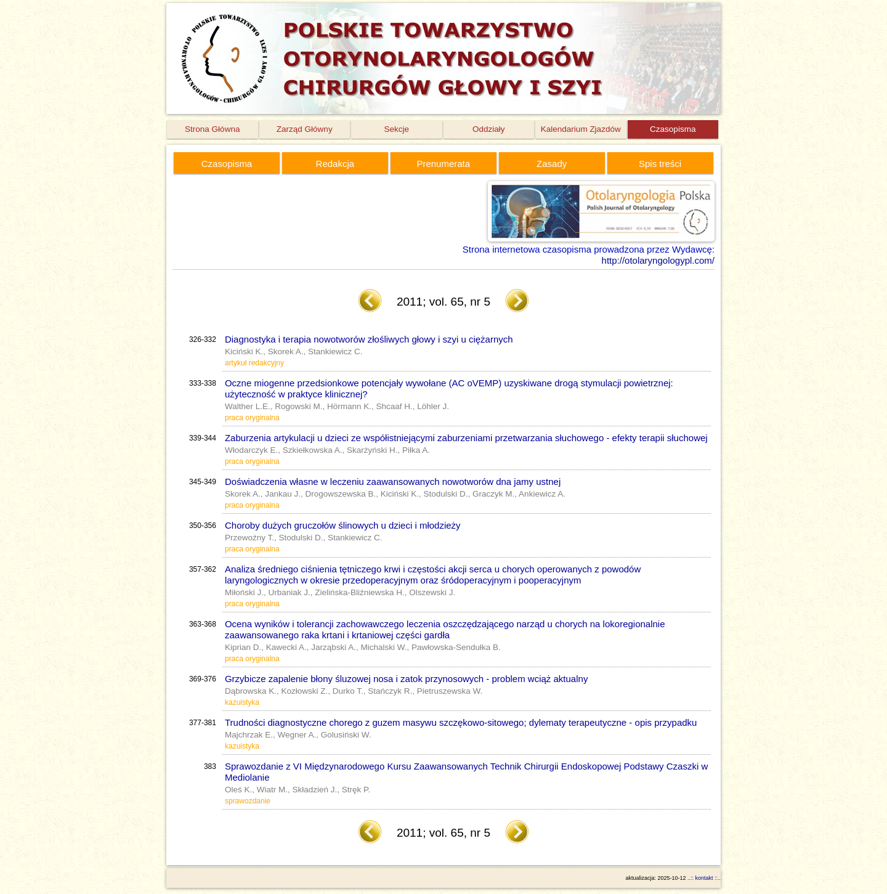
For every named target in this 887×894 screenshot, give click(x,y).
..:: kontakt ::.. (704, 878)
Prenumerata (443, 163)
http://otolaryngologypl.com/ (658, 260)
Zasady (552, 163)
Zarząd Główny (305, 129)
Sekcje (396, 129)
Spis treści (660, 163)
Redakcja (335, 163)
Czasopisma (672, 129)
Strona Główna (212, 129)
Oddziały (488, 129)
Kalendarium (581, 129)
